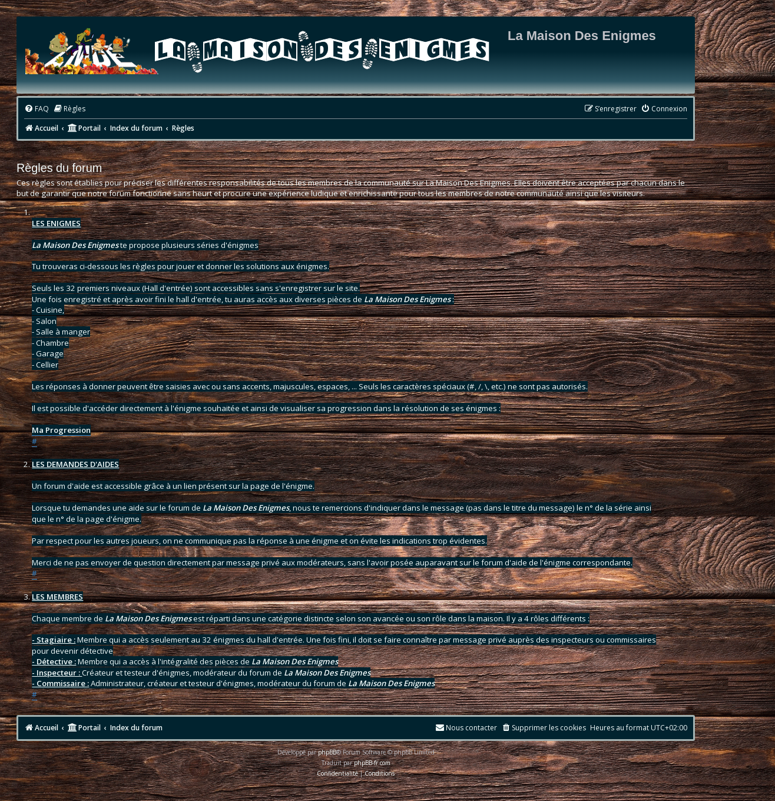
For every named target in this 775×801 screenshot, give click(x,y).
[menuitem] (36, 109)
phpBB (327, 752)
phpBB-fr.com (372, 763)
